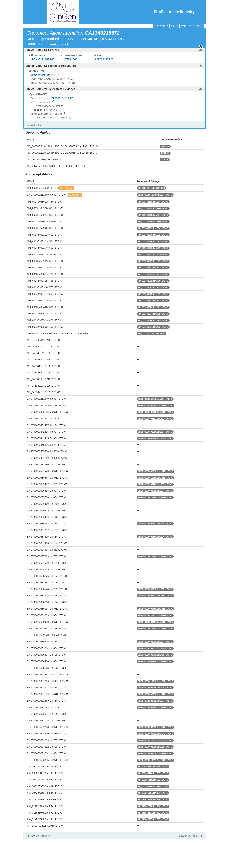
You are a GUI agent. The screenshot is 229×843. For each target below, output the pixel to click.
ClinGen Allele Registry (174, 11)
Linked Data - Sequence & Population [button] (114, 65)
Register (175, 25)
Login (183, 25)
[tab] (114, 50)
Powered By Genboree (189, 841)
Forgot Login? (195, 25)
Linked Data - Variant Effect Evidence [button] (114, 89)
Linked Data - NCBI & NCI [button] (114, 50)
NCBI (62, 44)
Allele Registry (161, 25)
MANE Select (66, 188)
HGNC (51, 44)
